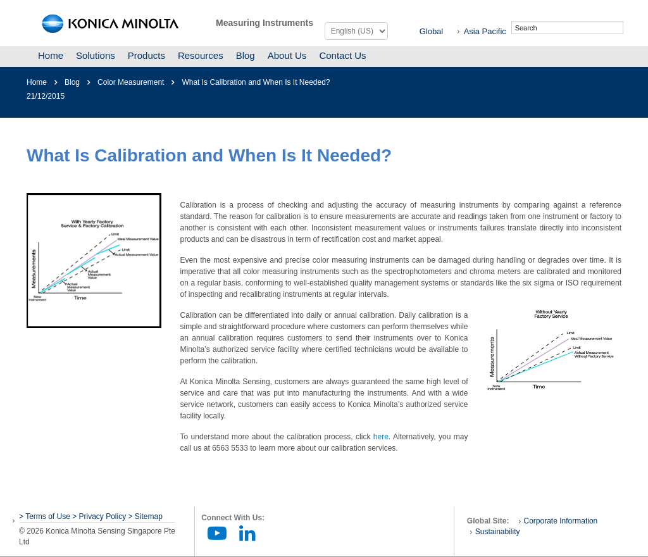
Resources (200, 55)
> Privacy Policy (99, 516)
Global (432, 31)
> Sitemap (145, 516)
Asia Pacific (485, 31)
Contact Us (342, 55)
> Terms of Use (45, 516)
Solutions (95, 55)
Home (50, 55)
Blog (245, 55)
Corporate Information (561, 520)
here (381, 436)
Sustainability (497, 531)
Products (146, 55)
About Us (287, 55)
